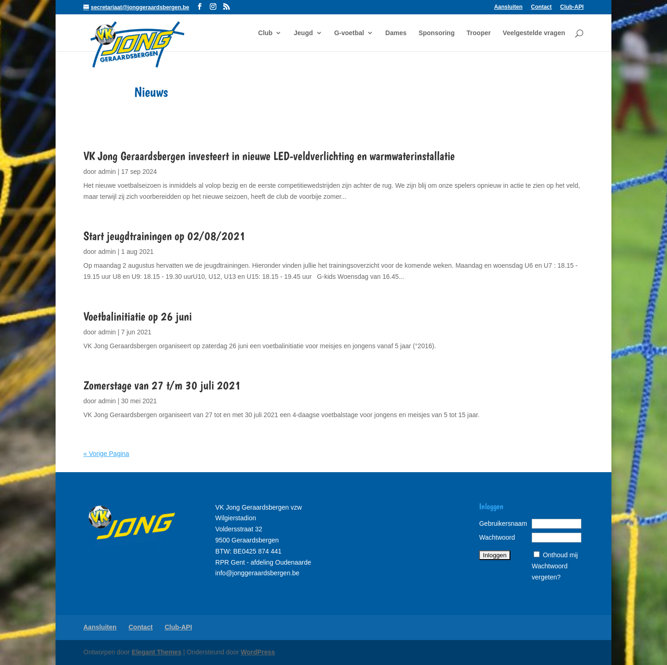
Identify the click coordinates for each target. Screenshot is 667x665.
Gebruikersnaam (503, 523)
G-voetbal (349, 33)
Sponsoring (437, 33)
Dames (396, 33)
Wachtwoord (497, 537)
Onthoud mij (560, 555)
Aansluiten (508, 7)
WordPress (258, 652)
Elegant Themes (156, 652)
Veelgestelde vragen (534, 33)
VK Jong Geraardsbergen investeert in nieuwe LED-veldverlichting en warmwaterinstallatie (269, 155)
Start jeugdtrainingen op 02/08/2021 (164, 235)
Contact (541, 7)
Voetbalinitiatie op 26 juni (137, 316)
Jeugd (303, 33)
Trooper (478, 33)
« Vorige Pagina (106, 453)
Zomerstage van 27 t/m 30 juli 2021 (162, 385)
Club (265, 33)
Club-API (572, 7)
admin (107, 171)
